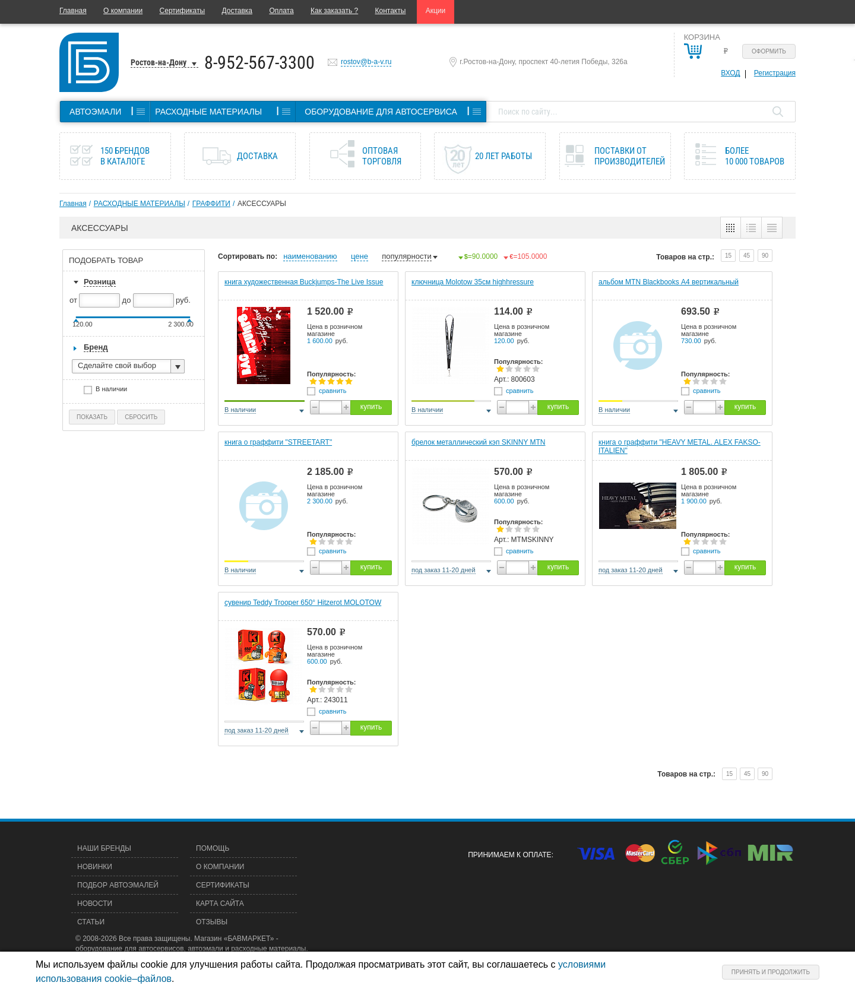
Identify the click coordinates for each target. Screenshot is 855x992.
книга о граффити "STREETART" (278, 442)
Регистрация (775, 73)
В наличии (115, 390)
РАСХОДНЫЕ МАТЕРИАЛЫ (139, 203)
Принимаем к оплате (509, 855)
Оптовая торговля (381, 156)
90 (765, 255)
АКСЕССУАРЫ (262, 203)
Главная (73, 11)
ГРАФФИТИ (211, 203)
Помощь (212, 848)
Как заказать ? (334, 11)
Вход (730, 73)
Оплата (281, 11)
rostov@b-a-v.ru (366, 62)
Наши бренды (104, 848)
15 (728, 255)
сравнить (333, 390)
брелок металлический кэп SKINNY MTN (478, 442)
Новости (94, 903)
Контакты (390, 11)
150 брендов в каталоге (125, 156)
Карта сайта (220, 903)
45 (746, 255)
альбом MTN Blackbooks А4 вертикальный (668, 282)
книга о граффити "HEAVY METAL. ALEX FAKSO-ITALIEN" (679, 446)
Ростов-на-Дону (158, 62)
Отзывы (211, 922)
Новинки (94, 867)
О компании (122, 11)
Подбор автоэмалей (118, 885)
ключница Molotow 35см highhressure (472, 282)
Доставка (236, 11)
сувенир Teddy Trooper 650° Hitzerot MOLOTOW (302, 602)
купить (371, 406)
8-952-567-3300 (259, 62)
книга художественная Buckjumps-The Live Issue (303, 282)
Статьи (90, 922)
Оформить (769, 51)
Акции (436, 11)
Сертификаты (182, 11)
